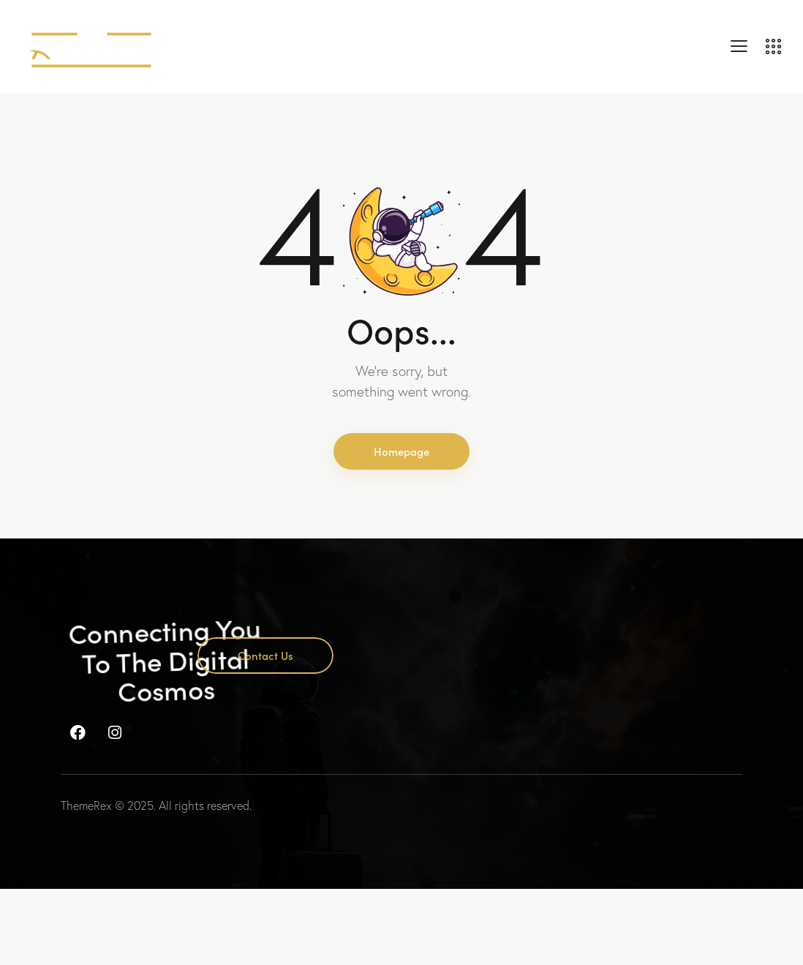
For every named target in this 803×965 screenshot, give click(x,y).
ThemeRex (86, 805)
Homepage (401, 451)
